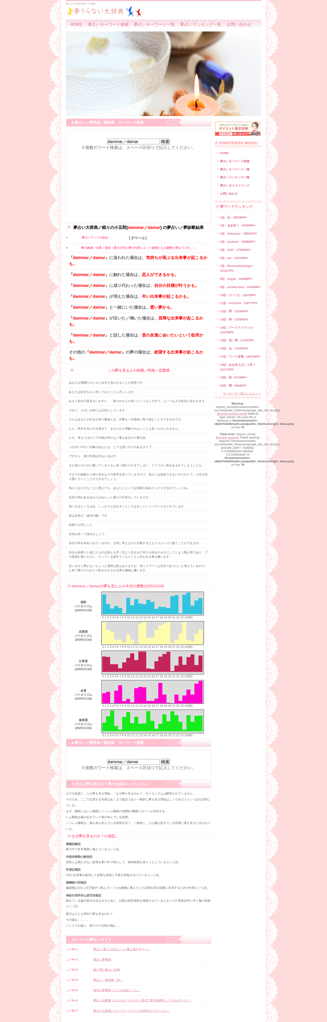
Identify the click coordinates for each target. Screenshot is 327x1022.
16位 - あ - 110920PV (234, 348)
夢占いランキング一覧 (200, 24)
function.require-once (232, 413)
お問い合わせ (239, 24)
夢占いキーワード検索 (108, 24)
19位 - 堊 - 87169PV (233, 377)
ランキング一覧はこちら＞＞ (242, 393)
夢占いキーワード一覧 (154, 24)
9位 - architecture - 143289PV (240, 287)
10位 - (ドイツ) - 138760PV (238, 295)
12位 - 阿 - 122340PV (234, 311)
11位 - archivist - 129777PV (239, 303)
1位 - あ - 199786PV (233, 217)
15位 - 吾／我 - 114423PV (237, 340)
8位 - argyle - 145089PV (236, 279)
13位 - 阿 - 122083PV (234, 319)
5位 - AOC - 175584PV (235, 250)
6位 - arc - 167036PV (234, 258)
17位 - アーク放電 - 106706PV (240, 356)
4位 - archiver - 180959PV (237, 241)
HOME (76, 24)
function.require (227, 437)
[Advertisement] (138, 182)
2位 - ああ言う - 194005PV (237, 225)
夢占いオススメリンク (235, 185)
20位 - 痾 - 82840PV (233, 385)
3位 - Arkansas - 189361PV (238, 233)
